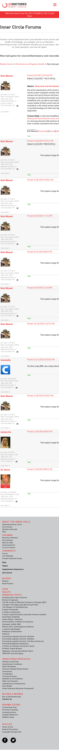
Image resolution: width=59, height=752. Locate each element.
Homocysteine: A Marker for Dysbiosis (17, 622)
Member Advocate (9, 529)
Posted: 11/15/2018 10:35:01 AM (40, 359)
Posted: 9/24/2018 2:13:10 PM (39, 287)
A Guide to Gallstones (11, 612)
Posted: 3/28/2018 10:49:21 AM (40, 180)
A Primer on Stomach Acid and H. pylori (18, 646)
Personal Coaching (10, 710)
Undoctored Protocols (16, 659)
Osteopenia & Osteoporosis (13, 683)
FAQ (4, 531)
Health (6, 592)
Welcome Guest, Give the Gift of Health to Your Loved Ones (29, 14)
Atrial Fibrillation (9, 666)
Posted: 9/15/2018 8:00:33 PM (39, 252)
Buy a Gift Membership (11, 696)
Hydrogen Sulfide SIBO (11, 624)
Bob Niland (7, 75)
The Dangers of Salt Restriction (15, 607)
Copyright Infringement (11, 732)
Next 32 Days (7, 542)
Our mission (7, 527)
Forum (5, 553)
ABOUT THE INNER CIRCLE (16, 521)
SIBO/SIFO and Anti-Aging (12, 653)
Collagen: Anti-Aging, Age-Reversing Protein (20, 605)
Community (9, 550)
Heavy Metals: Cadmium (12, 619)
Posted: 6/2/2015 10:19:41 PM (39, 75)
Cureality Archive (9, 712)
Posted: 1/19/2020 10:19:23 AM (40, 395)
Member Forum (6, 64)
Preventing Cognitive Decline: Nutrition (18, 639)
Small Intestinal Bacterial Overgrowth (18, 688)
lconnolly (6, 359)
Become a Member (10, 537)
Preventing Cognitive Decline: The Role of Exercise (23, 641)
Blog (4, 562)
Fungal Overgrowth (10, 609)
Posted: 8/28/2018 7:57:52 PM (39, 216)
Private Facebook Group (12, 558)
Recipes (5, 581)
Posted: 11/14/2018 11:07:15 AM (40, 323)
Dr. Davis (5, 469)
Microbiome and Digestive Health (30, 64)
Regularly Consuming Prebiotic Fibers (17, 651)
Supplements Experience (12, 569)
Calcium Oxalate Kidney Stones (15, 669)
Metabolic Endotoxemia (12, 631)
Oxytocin (6, 634)
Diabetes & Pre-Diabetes (12, 678)
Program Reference (10, 715)
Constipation (7, 674)
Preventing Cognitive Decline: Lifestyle (18, 636)
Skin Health (7, 686)
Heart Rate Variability (11, 617)
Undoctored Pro (8, 545)
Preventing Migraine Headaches (15, 643)
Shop (5, 589)
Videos (5, 566)
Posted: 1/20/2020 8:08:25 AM (39, 469)
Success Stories (8, 547)
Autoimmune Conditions (12, 664)
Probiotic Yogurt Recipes (12, 648)
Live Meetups (7, 556)
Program (7, 535)
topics (51, 131)
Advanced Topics (12, 594)
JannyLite (6, 431)
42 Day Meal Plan (9, 707)
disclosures (43, 131)
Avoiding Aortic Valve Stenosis (14, 597)
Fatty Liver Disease (10, 681)
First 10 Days (7, 540)
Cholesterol (7, 671)
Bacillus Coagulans (10, 600)
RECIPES (6, 578)
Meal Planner (7, 583)
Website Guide (8, 717)
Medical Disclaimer (10, 729)
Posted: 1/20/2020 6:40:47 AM (39, 431)
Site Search (7, 573)
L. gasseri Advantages (11, 629)
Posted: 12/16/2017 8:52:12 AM (40, 141)
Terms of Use (7, 727)
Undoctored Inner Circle (12, 524)
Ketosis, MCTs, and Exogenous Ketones (18, 626)
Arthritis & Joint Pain (10, 661)
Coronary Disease (9, 676)
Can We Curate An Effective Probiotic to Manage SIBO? (24, 602)
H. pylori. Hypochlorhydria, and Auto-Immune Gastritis (24, 614)
